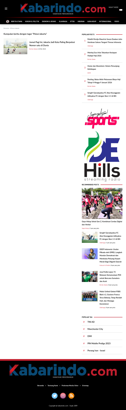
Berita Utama (33, 49)
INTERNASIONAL (105, 21)
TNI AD (90, 322)
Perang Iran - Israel (96, 350)
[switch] (120, 10)
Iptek (89, 73)
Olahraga (90, 46)
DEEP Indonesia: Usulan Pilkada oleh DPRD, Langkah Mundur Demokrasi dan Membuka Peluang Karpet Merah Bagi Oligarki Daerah (111, 255)
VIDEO (116, 21)
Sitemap (85, 385)
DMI (89, 336)
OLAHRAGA (63, 21)
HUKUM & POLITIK (32, 21)
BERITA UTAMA (16, 21)
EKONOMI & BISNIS (49, 21)
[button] (6, 8)
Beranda (6, 28)
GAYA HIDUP (91, 21)
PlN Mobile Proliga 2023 (98, 343)
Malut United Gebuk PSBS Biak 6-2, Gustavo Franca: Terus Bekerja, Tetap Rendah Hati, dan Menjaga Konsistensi (111, 297)
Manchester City (95, 329)
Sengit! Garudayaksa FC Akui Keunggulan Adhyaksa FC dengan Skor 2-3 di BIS (110, 236)
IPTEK (72, 21)
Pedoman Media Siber (70, 385)
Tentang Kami (52, 385)
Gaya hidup (85, 228)
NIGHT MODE (113, 7)
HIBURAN (81, 21)
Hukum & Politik (105, 265)
